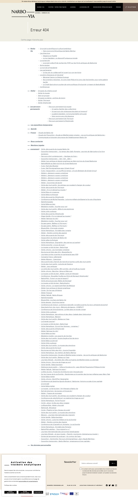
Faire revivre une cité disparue (63, 116)
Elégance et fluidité (50, 56)
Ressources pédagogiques (102, 7)
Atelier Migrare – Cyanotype (51, 259)
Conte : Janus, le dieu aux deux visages (55, 403)
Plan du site (71, 485)
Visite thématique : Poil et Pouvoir (53, 400)
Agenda (73, 7)
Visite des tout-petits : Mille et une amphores (57, 209)
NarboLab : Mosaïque (48, 408)
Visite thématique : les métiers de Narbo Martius (58, 353)
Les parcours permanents (35, 108)
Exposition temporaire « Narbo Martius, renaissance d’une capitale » (65, 441)
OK (113, 463)
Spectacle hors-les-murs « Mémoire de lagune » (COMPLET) (62, 307)
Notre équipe (44, 65)
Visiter (32, 91)
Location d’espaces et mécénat (51, 75)
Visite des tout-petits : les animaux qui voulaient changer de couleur (65, 185)
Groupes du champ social (47, 91)
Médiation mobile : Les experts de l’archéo (56, 336)
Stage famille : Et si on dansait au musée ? (56, 216)
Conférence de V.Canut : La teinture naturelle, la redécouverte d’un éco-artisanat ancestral (74, 305)
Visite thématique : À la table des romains (56, 230)
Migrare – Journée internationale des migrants (58, 415)
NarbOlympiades (47, 202)
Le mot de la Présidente (48, 68)
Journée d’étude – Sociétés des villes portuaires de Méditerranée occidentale (69, 360)
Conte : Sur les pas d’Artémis (51, 290)
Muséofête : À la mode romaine (52, 228)
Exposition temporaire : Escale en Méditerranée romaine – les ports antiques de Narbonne (74, 355)
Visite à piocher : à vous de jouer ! (53, 245)
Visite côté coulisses (48, 211)
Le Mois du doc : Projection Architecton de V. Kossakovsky (62, 372)
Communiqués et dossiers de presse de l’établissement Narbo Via (62, 137)
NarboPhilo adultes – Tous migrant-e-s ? (55, 429)
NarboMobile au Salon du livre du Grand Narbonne (59, 163)
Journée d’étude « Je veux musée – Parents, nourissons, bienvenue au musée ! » (70, 434)
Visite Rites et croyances (50, 192)
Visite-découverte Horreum (51, 348)
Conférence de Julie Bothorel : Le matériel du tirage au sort (62, 398)
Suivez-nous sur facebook (106, 485)
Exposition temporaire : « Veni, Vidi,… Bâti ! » (56, 159)
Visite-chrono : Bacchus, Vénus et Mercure (56, 271)
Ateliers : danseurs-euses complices (54, 173)
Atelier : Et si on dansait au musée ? (53, 190)
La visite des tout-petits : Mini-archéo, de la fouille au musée (63, 269)
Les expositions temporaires (41, 125)
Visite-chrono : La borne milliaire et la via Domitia (58, 420)
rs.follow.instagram (116, 485)
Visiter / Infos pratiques (57, 7)
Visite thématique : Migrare (50, 317)
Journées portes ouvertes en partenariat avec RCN (59, 254)
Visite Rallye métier (48, 377)
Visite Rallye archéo (48, 204)
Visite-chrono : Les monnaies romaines (55, 250)
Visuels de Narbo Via (45, 133)
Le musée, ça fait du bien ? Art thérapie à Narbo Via (59, 389)
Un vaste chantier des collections (64, 109)
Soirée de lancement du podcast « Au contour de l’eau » (61, 436)
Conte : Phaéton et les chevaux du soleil (55, 410)
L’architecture (45, 53)
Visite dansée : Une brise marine (52, 302)
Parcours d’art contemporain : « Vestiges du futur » (59, 156)
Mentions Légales (37, 145)
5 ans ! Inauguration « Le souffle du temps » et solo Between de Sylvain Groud (68, 171)
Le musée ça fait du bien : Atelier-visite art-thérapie (59, 274)
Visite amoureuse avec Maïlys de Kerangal (56, 281)
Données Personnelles (55, 485)
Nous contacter (37, 141)
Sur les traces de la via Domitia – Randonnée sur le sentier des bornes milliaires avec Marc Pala (75, 374)
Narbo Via (40, 7)
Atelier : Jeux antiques (49, 266)
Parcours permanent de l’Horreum (61, 119)
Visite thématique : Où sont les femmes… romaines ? (60, 326)
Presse (118, 7)
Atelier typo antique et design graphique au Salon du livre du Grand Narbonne (69, 161)
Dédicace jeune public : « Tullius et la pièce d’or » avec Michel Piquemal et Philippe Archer (73, 367)
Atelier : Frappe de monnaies (51, 393)
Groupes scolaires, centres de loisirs (51, 98)
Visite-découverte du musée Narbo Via (55, 149)
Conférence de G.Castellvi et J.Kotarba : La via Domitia (60, 424)
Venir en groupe (43, 96)
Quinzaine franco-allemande (51, 257)
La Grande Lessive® (48, 321)
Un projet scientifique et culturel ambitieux (55, 48)
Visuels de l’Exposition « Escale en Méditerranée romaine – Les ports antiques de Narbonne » (71, 135)
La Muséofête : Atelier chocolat (52, 405)
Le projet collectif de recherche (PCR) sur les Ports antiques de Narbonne (70, 63)
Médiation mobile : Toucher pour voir (54, 206)
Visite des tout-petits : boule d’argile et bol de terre (60, 338)
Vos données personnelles (41, 445)
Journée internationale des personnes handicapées (60, 432)
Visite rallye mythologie (49, 240)
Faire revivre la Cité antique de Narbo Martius (59, 51)
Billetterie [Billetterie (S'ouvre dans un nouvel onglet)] (132, 7)
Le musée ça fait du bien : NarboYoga (54, 247)
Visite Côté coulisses (48, 312)
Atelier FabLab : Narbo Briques (51, 295)
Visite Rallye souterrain (49, 341)
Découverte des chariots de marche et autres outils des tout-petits (66, 262)
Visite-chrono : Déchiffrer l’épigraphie (54, 379)
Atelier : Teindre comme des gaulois (54, 233)
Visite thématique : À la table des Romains (56, 427)
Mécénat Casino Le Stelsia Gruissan (56, 77)
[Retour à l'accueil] (17, 10)
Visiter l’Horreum (44, 100)
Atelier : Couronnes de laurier (51, 183)
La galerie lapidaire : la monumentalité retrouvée (69, 114)
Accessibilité (84, 7)
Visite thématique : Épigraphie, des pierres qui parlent (60, 242)
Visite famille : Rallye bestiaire (51, 365)
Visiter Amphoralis (44, 103)
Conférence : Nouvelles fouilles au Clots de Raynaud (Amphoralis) (64, 276)
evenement (34, 149)
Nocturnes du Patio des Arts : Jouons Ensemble (58, 350)
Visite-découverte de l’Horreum (52, 187)
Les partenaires (45, 70)
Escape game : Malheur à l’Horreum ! (54, 223)
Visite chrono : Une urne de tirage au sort (56, 362)
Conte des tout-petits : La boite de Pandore (57, 264)
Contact (24, 485)
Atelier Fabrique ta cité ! (49, 218)
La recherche (45, 60)
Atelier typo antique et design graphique (55, 288)
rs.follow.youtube (113, 485)
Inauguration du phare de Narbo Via (53, 238)
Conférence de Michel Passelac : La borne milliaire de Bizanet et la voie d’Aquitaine (71, 199)
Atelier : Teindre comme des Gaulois (54, 422)
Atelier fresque (46, 293)
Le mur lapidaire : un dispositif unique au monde (60, 58)
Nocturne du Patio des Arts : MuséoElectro (56, 252)
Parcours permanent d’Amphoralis (61, 121)
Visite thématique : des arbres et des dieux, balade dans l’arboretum (66, 314)
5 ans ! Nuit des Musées (49, 166)
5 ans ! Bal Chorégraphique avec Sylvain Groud (57, 168)
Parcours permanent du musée (60, 107)
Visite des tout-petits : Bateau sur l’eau (55, 319)
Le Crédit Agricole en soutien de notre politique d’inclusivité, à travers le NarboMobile (74, 84)
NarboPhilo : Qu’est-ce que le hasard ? (55, 278)
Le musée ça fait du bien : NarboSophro (55, 283)
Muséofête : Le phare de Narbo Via (53, 300)
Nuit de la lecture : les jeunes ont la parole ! (56, 391)
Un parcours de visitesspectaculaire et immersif (69, 111)
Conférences (45, 87)
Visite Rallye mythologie (49, 195)
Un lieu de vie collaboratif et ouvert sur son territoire (62, 72)
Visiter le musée (44, 93)
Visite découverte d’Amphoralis (52, 197)
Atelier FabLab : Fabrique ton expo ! (53, 369)
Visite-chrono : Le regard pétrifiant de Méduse (58, 286)
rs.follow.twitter (110, 485)
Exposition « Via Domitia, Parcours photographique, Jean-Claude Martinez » (68, 439)
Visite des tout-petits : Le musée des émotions (58, 345)
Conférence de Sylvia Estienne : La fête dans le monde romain (63, 309)
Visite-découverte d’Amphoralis (52, 329)
